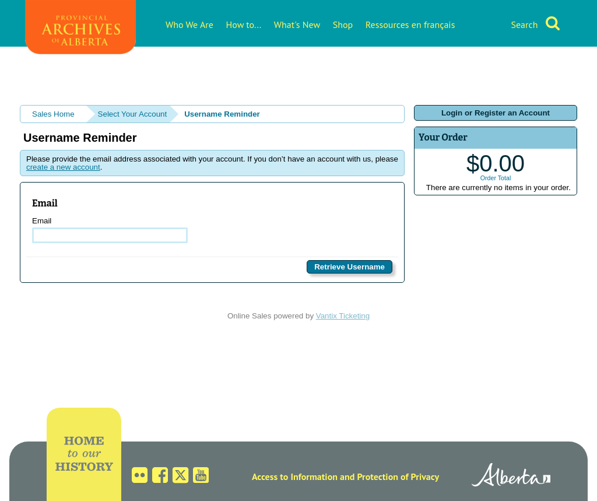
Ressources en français (410, 24)
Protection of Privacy (398, 476)
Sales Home (53, 114)
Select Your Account (132, 114)
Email (110, 229)
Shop (343, 24)
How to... (244, 24)
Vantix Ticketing (343, 315)
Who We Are (189, 24)
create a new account (63, 167)
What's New (297, 24)
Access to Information (295, 476)
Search (524, 24)
